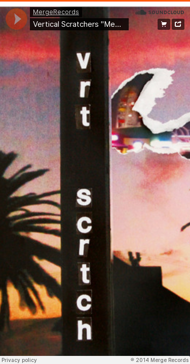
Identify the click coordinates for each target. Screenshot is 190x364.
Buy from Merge (164, 24)
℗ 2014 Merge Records (159, 360)
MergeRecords (56, 12)
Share (178, 24)
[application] (16, 19)
